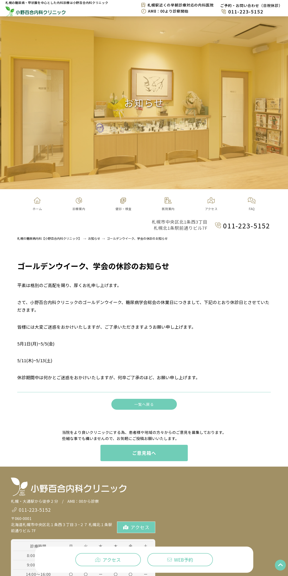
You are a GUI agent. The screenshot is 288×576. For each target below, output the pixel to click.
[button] (78, 204)
